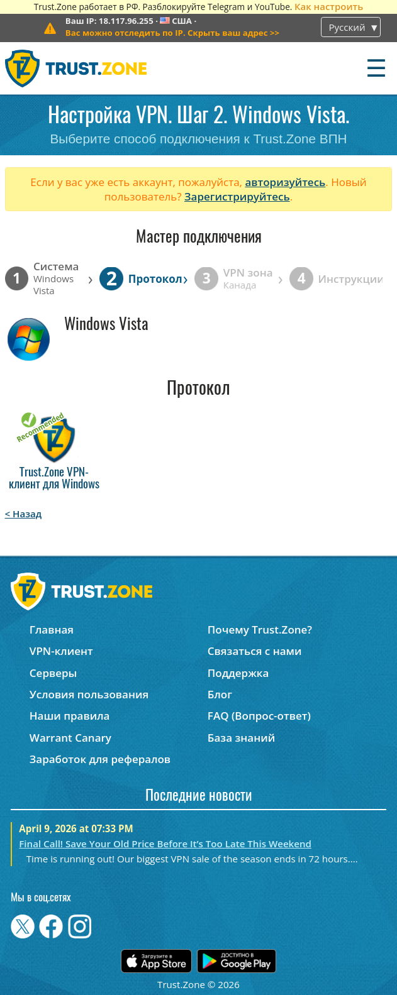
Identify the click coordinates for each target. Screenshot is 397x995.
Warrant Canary (70, 737)
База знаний (241, 737)
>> (172, 32)
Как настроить (328, 6)
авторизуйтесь (285, 182)
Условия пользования (89, 694)
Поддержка (238, 673)
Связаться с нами (255, 651)
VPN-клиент (61, 651)
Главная (52, 629)
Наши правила (70, 715)
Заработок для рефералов (100, 759)
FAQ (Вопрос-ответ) (259, 715)
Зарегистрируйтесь (237, 196)
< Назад (23, 513)
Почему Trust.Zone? (260, 629)
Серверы (53, 673)
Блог (220, 694)
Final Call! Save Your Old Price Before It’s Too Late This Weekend (165, 843)
